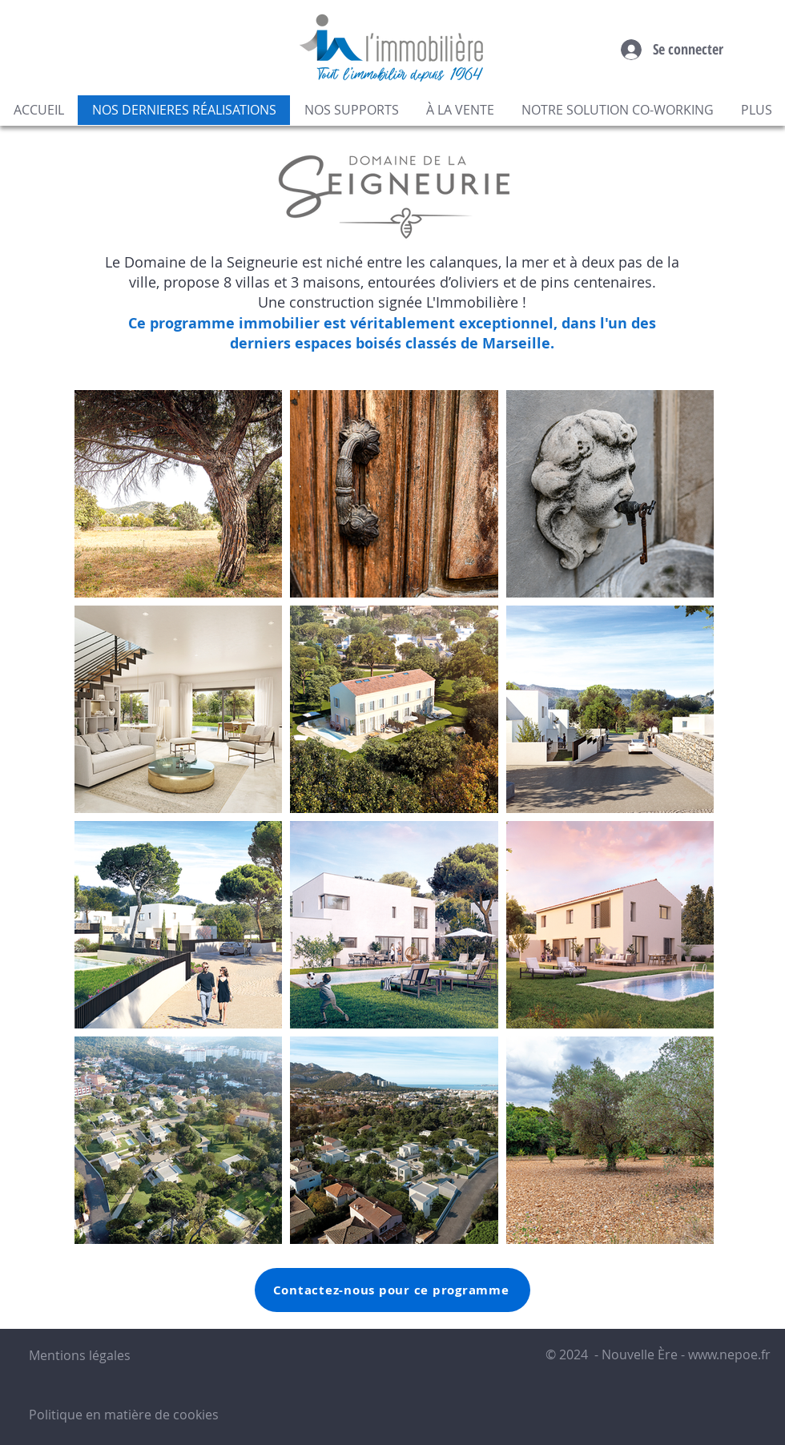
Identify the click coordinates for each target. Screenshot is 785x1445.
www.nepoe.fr (729, 1354)
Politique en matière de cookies (125, 1414)
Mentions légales (80, 1355)
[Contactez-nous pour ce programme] (392, 1290)
